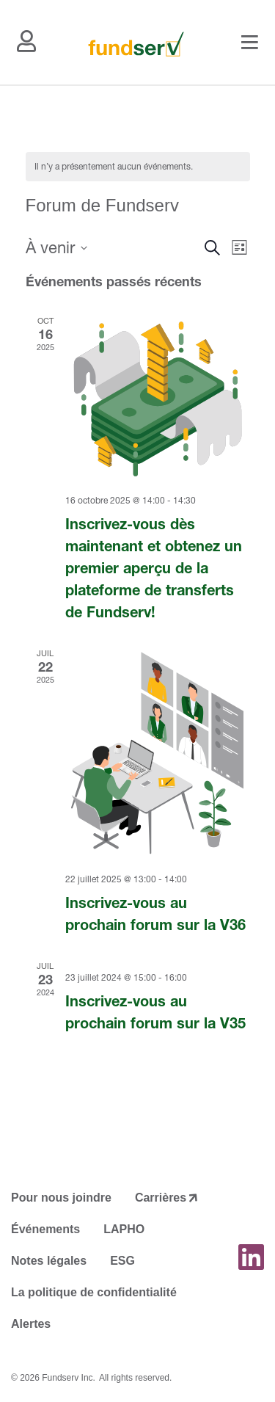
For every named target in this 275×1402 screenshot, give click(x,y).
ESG (122, 1260)
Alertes (31, 1324)
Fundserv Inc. (68, 1378)
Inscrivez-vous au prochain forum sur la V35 (155, 1011)
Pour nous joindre (61, 1197)
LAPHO (123, 1229)
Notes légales (49, 1260)
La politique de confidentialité (94, 1292)
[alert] (138, 167)
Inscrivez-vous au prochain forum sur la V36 (155, 913)
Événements (45, 1229)
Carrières (160, 1197)
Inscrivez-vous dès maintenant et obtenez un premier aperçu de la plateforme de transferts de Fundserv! (153, 567)
